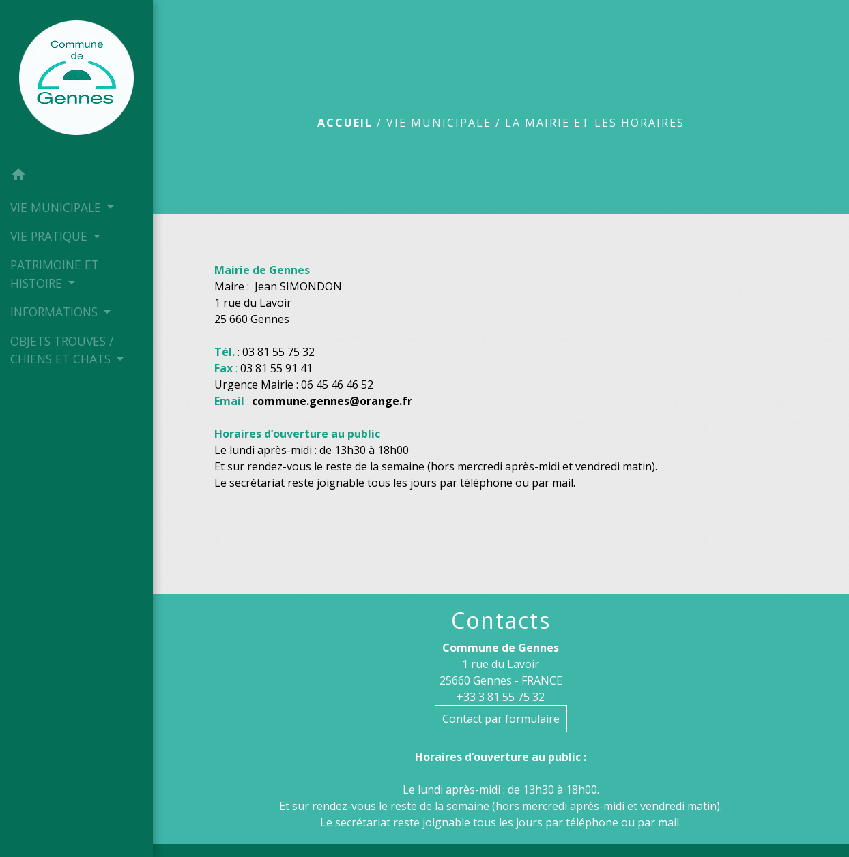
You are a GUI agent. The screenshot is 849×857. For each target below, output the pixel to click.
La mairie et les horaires (595, 122)
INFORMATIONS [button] (55, 311)
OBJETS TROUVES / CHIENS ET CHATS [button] (62, 350)
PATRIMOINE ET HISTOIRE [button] (54, 273)
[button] (76, 176)
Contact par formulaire (501, 718)
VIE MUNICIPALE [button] (57, 207)
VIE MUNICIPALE (438, 122)
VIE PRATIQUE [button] (50, 236)
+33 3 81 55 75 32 (501, 696)
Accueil (345, 122)
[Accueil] (76, 80)
